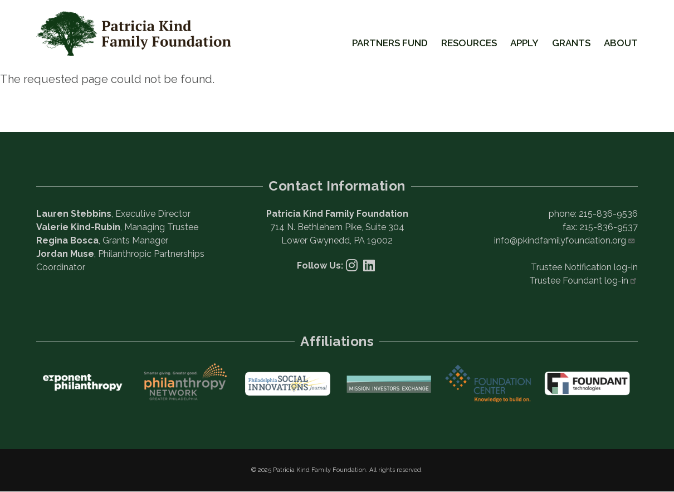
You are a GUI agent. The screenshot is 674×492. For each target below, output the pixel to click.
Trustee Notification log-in (584, 267)
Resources (469, 42)
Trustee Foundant (583, 280)
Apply (524, 42)
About (621, 42)
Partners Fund (390, 42)
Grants (571, 42)
